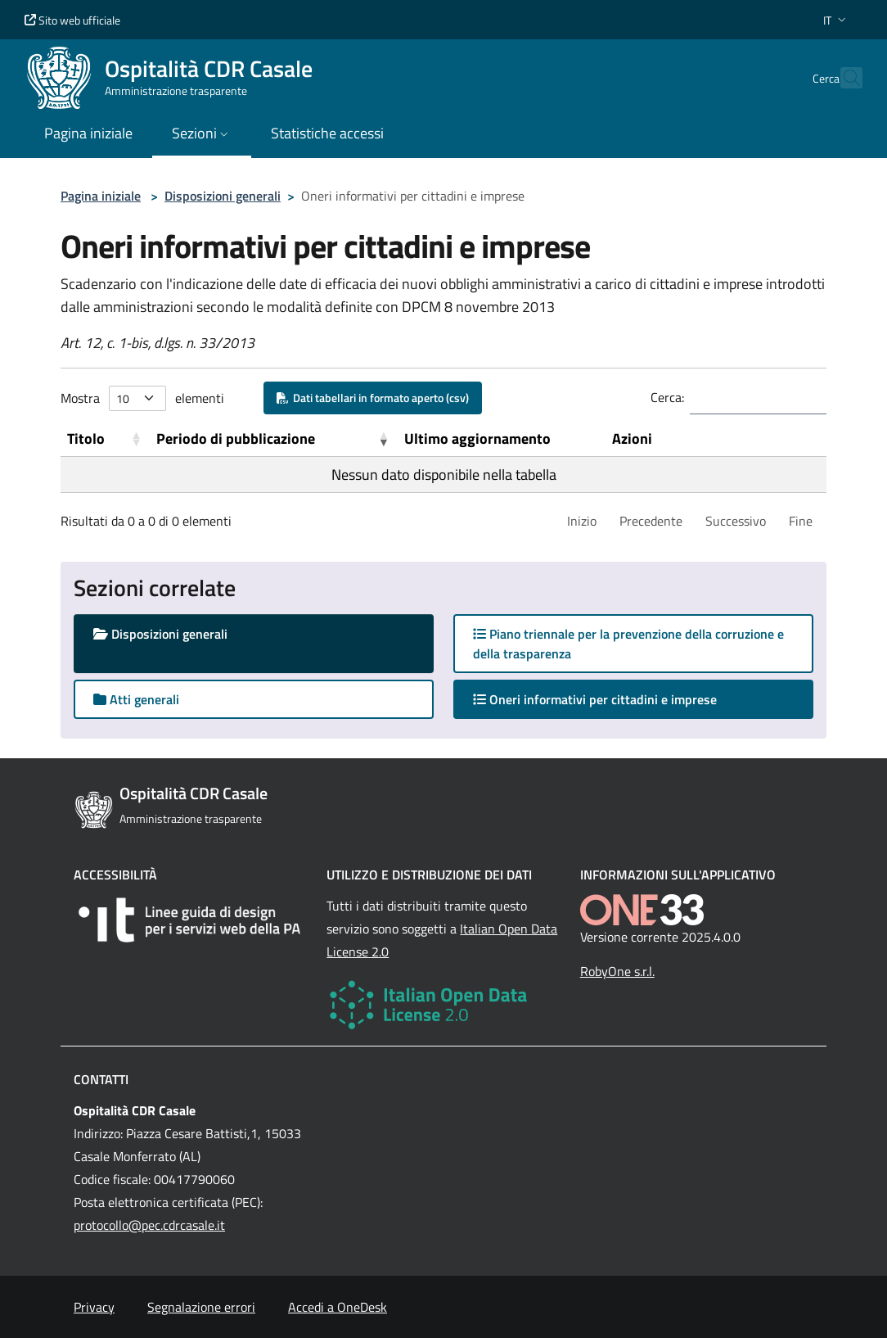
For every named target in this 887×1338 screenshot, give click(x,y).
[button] (836, 20)
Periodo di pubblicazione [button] (235, 438)
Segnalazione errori (201, 1307)
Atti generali (136, 699)
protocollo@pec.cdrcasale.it (149, 1225)
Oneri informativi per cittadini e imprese (611, 699)
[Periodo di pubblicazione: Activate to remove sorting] (273, 439)
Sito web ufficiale (72, 20)
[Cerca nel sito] (842, 77)
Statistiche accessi (327, 133)
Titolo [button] (86, 438)
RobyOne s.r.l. (617, 971)
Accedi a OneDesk (337, 1307)
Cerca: (667, 397)
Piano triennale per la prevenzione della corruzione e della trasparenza (628, 643)
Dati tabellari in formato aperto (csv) (373, 397)
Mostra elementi (142, 398)
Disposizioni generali (222, 196)
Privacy (94, 1307)
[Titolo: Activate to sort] (105, 439)
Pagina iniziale (101, 196)
